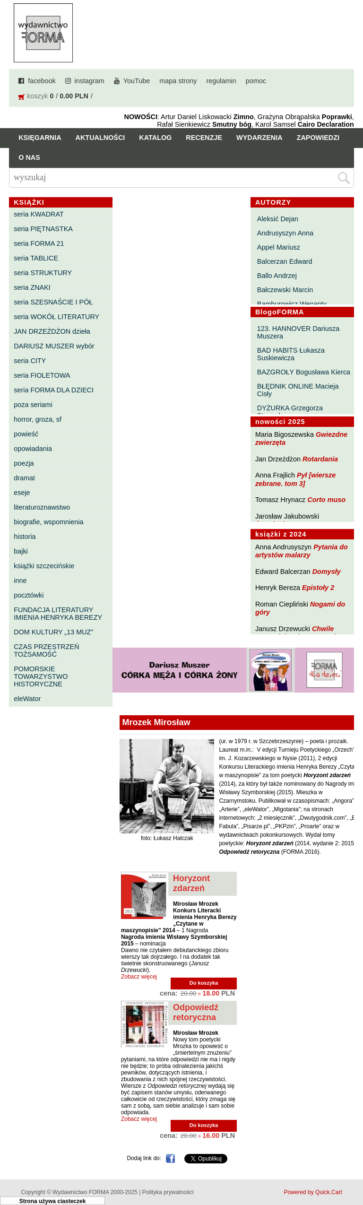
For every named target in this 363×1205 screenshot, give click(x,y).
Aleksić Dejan (277, 219)
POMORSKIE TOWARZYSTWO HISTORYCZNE (41, 676)
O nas (29, 157)
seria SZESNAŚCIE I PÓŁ (53, 302)
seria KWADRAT (39, 214)
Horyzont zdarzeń (191, 883)
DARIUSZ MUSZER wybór (54, 346)
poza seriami (33, 404)
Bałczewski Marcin (285, 290)
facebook (41, 81)
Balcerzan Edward (284, 261)
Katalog (155, 137)
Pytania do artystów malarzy (301, 551)
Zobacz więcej (139, 976)
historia (24, 536)
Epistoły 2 (318, 587)
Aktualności (100, 137)
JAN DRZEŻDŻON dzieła (52, 331)
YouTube (136, 81)
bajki (21, 551)
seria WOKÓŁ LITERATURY (56, 317)
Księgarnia (39, 137)
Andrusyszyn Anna (285, 233)
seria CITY (30, 360)
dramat (24, 478)
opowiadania (33, 448)
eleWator (27, 698)
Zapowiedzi (318, 137)
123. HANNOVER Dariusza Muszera (298, 332)
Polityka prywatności (168, 1192)
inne (20, 580)
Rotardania (320, 459)
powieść (26, 434)
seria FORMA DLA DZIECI (54, 390)
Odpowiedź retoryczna (195, 1012)
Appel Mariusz (278, 247)
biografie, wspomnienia (48, 522)
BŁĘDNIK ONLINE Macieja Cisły (298, 390)
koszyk (37, 96)
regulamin (221, 81)
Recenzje (204, 137)
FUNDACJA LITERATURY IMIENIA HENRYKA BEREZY (58, 613)
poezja (24, 463)
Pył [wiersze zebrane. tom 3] (295, 479)
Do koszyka (204, 983)
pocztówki (28, 595)
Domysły (326, 571)
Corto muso (326, 499)
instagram (89, 81)
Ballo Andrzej (277, 275)
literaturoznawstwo (42, 507)
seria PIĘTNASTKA (43, 229)
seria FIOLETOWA (42, 375)
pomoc (256, 81)
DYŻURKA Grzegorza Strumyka (290, 411)
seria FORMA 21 (39, 243)
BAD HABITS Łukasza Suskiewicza (291, 354)
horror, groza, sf (37, 419)
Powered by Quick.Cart (313, 1192)
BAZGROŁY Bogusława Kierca (303, 372)
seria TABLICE (36, 258)
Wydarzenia (259, 137)
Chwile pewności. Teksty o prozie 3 (300, 633)
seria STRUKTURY (43, 273)
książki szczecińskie (44, 566)
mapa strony (178, 81)
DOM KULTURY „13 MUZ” (53, 632)
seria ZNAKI (32, 287)
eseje (22, 492)
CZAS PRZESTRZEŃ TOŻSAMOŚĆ (46, 650)
